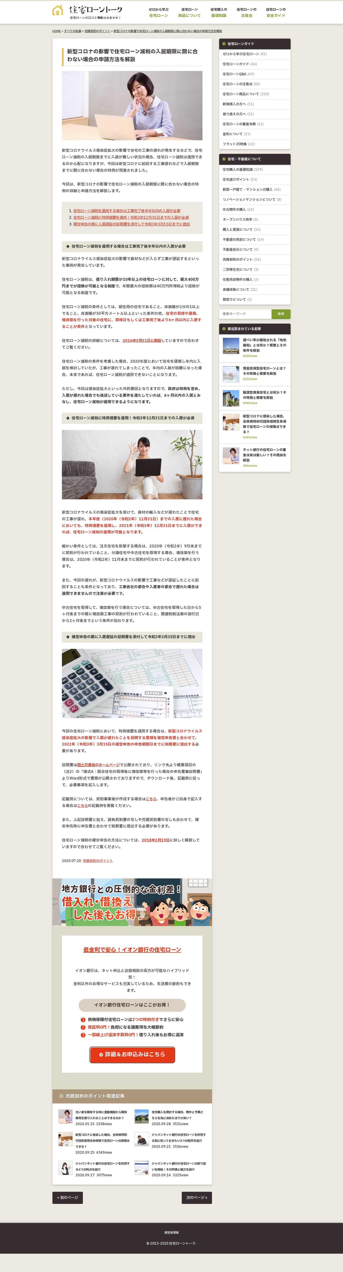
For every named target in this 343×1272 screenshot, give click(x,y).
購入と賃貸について (242, 229)
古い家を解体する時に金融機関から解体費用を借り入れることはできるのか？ (102, 1124)
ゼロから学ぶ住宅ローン (245, 54)
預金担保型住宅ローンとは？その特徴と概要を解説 (264, 374)
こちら (151, 806)
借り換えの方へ (238, 114)
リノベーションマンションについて (252, 199)
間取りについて (237, 300)
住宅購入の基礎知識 (243, 169)
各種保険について (240, 290)
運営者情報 (171, 1251)
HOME (56, 31)
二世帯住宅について (241, 270)
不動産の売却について (243, 239)
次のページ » (196, 1216)
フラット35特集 (239, 144)
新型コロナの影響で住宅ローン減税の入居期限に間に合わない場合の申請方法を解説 (168, 31)
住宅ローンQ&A (238, 74)
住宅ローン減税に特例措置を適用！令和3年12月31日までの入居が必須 (134, 217)
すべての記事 (72, 31)
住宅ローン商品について (246, 94)
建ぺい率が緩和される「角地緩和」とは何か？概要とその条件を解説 (264, 346)
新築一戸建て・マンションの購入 (252, 189)
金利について (237, 134)
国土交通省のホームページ (100, 772)
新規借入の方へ (238, 104)
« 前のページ (68, 1216)
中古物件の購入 (238, 209)
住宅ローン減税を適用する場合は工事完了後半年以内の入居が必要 (130, 211)
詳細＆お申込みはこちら (136, 1061)
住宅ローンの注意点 (241, 84)
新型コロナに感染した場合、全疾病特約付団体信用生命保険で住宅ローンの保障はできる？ (102, 1153)
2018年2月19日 (156, 847)
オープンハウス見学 (240, 219)
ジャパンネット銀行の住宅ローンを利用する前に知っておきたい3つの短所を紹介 (178, 1153)
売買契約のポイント (97, 31)
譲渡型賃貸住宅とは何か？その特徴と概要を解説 (264, 403)
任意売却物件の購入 (241, 280)
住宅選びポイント (240, 179)
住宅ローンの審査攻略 (243, 124)
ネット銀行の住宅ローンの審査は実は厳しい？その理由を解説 (264, 465)
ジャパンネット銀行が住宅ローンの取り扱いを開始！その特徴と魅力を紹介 (178, 1182)
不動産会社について (241, 250)
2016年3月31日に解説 (143, 347)
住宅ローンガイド (240, 64)
